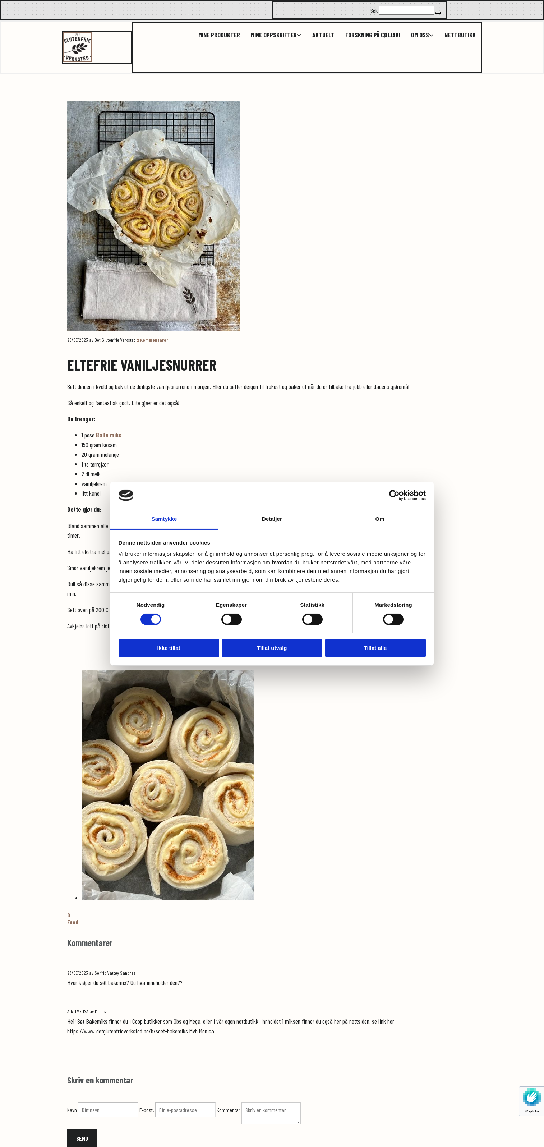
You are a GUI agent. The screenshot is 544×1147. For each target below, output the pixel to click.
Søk (374, 10)
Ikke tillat (168, 648)
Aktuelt (323, 35)
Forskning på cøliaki (372, 35)
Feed (72, 921)
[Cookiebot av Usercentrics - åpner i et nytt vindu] (394, 495)
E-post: (147, 1109)
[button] (438, 13)
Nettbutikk (460, 35)
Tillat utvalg (272, 648)
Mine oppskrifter (274, 35)
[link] (270, 35)
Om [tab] (379, 519)
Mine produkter (219, 35)
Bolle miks (108, 435)
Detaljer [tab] (272, 519)
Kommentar (229, 1109)
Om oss (420, 35)
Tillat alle (375, 648)
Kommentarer (152, 340)
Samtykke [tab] (164, 519)
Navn (72, 1109)
